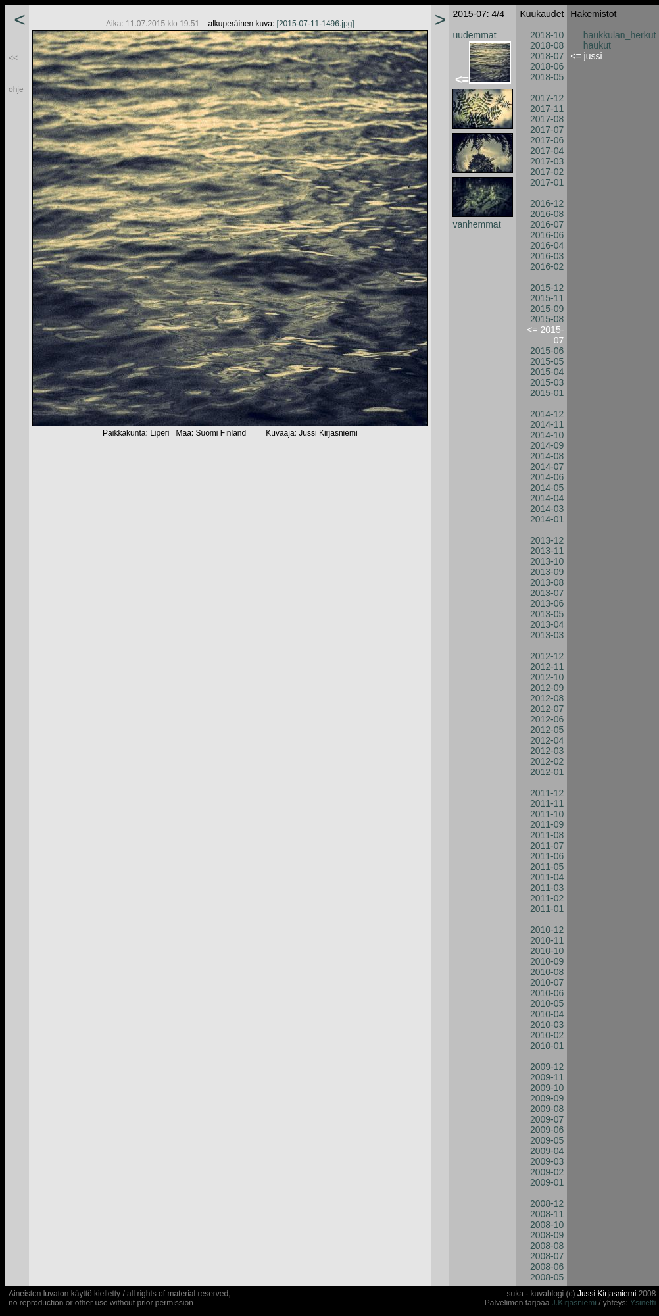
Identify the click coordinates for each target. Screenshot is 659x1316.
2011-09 (547, 824)
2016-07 (547, 224)
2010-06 (547, 993)
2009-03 (547, 1161)
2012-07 (547, 708)
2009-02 (547, 1172)
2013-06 (547, 603)
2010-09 (547, 961)
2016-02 (547, 266)
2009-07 (547, 1119)
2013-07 (547, 593)
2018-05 (547, 77)
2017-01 (547, 182)
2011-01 (547, 908)
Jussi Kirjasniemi (606, 1293)
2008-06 (547, 1266)
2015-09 (547, 308)
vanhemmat (476, 224)
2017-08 (547, 119)
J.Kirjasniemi (574, 1302)
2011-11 (547, 803)
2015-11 (547, 298)
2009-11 (547, 1077)
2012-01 (547, 772)
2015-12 (547, 287)
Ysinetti (643, 1302)
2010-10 (547, 951)
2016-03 (547, 256)
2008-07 (547, 1256)
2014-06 (547, 477)
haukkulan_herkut (619, 35)
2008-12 (547, 1203)
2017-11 (547, 108)
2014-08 (547, 456)
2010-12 (547, 929)
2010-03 (547, 1024)
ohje (16, 89)
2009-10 (547, 1087)
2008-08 (547, 1245)
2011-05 (547, 866)
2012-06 (547, 719)
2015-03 (547, 382)
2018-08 (547, 45)
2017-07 (547, 129)
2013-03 (547, 635)
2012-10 (547, 677)
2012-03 (547, 751)
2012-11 (547, 666)
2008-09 (547, 1235)
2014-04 (547, 498)
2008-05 (547, 1277)
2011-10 (547, 814)
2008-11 (547, 1214)
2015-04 (547, 372)
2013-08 (547, 582)
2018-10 (547, 35)
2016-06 (547, 235)
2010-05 (547, 1003)
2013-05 (547, 614)
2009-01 (547, 1182)
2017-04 (547, 150)
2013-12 (547, 540)
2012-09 (547, 687)
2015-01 (547, 393)
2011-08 (547, 835)
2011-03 (547, 887)
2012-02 (547, 761)
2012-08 (547, 698)
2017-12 (547, 98)
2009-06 (547, 1130)
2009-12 (547, 1066)
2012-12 (547, 656)
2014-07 (547, 466)
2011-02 (547, 898)
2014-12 (547, 414)
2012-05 (547, 729)
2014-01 (547, 519)
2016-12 (547, 203)
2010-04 (547, 1014)
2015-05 (547, 361)
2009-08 (547, 1108)
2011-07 (547, 845)
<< (13, 58)
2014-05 (547, 487)
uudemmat (474, 35)
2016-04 (547, 245)
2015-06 (547, 350)
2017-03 (547, 161)
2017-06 (547, 140)
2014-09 (547, 445)
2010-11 (547, 940)
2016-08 (547, 214)
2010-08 (547, 972)
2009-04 (547, 1151)
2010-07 (547, 982)
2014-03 (547, 508)
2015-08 (547, 319)
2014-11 (547, 424)
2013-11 (547, 550)
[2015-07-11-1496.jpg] (315, 23)
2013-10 (547, 561)
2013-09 (547, 572)
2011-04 (547, 877)
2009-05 (547, 1140)
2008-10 (547, 1224)
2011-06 (547, 856)
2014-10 (547, 435)
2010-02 (547, 1035)
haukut (597, 45)
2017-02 (547, 171)
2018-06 (547, 66)
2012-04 (547, 740)
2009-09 (547, 1098)
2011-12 (547, 793)
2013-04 (547, 624)
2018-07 (547, 56)
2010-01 (547, 1045)
